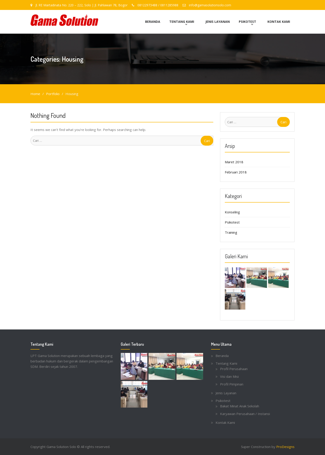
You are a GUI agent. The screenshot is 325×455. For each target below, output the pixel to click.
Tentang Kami (181, 21)
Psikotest (247, 21)
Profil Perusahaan (234, 368)
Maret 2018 (234, 161)
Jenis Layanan (217, 21)
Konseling (232, 212)
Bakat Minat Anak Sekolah (239, 406)
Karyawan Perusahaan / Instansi (245, 413)
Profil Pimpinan (231, 384)
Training (231, 232)
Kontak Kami (278, 21)
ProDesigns (285, 446)
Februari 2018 (236, 172)
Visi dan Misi (229, 376)
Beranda (152, 21)
